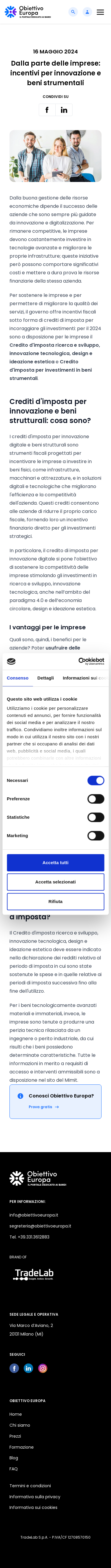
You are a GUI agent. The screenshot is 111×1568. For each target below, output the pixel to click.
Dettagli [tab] (45, 677)
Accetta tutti (56, 862)
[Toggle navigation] (100, 12)
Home (15, 1414)
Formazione (21, 1447)
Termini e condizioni (30, 1486)
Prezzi (15, 1436)
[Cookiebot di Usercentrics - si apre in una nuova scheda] (79, 661)
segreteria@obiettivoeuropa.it (40, 1226)
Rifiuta (55, 901)
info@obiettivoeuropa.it (33, 1215)
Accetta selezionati (55, 881)
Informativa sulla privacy (34, 1497)
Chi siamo (19, 1425)
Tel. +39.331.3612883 (29, 1237)
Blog (13, 1458)
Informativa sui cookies (33, 1507)
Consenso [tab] (17, 677)
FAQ (13, 1469)
